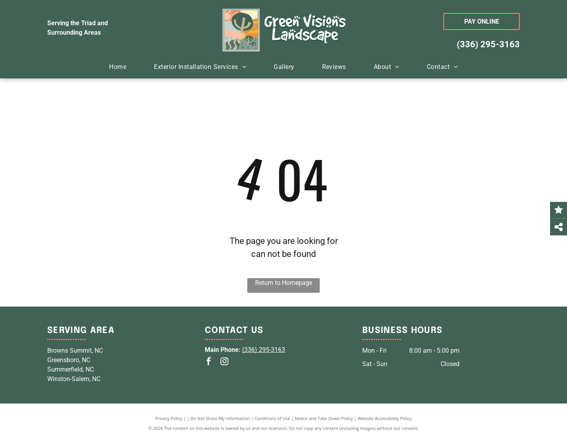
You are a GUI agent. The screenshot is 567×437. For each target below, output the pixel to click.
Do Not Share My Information (220, 418)
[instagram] (224, 362)
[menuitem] (117, 67)
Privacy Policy (168, 418)
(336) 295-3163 (488, 44)
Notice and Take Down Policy (324, 418)
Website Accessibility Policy (385, 418)
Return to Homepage (283, 282)
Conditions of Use (272, 418)
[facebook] (209, 362)
